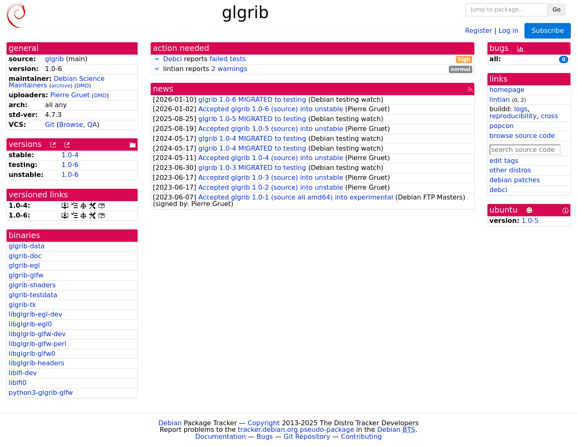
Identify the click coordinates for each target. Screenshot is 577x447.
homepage (507, 90)
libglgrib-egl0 (30, 324)
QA (92, 124)
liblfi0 (18, 383)
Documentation (220, 436)
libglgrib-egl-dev (35, 314)
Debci (172, 59)
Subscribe (547, 30)
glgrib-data (27, 246)
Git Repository (307, 436)
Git (50, 124)
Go (557, 9)
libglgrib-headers (36, 363)
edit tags (504, 161)
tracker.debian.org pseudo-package (296, 429)
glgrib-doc (25, 256)
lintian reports (312, 69)
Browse (71, 124)
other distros (510, 170)
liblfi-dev (23, 373)
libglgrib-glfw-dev (37, 334)
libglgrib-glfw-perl (38, 344)
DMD (82, 86)
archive (61, 86)
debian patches (515, 180)
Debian (170, 423)
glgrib (54, 59)
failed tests (227, 59)
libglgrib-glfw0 (32, 354)
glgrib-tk (22, 305)
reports (312, 59)
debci (498, 190)
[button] (157, 59)
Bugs (265, 436)
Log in (508, 30)
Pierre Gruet (70, 95)
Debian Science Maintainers (57, 82)
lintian (500, 99)
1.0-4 (70, 155)
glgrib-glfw (26, 275)
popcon (502, 126)
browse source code (522, 136)
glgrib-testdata (33, 295)
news (163, 89)
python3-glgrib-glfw (41, 393)
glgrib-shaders (32, 285)
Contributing (361, 436)
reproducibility (513, 116)
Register (478, 30)
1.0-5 (530, 221)
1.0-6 (70, 165)
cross (549, 116)
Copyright (264, 423)
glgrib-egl (24, 265)
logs (521, 109)
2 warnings (229, 69)
